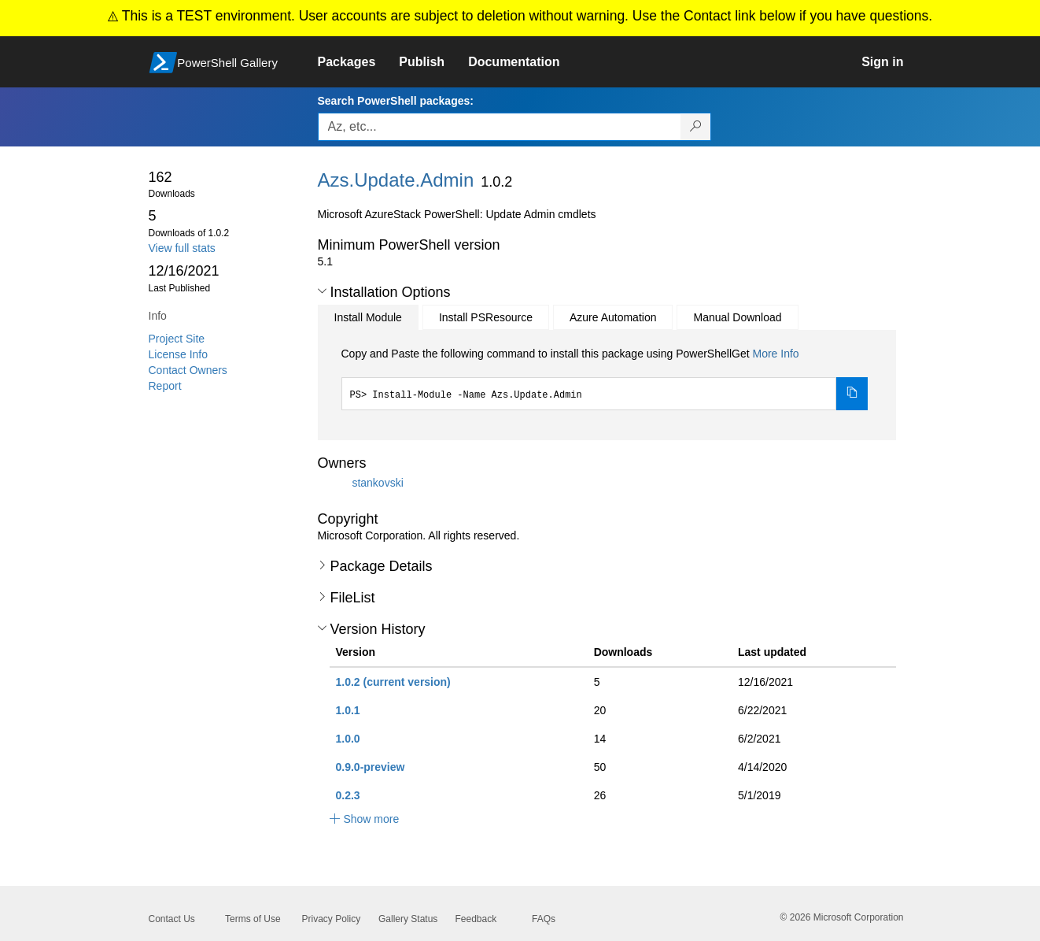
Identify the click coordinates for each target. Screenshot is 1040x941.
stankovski (377, 482)
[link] (359, 62)
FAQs (543, 918)
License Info (178, 354)
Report (165, 386)
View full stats (182, 248)
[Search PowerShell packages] (695, 127)
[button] (322, 291)
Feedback (476, 918)
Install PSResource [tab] (486, 317)
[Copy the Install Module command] (852, 393)
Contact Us (172, 918)
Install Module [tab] (368, 317)
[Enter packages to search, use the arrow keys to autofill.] (499, 127)
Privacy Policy (331, 918)
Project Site (177, 338)
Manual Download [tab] (737, 317)
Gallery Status (407, 918)
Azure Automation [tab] (613, 317)
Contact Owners (188, 370)
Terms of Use (253, 918)
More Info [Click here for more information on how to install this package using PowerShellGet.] (775, 353)
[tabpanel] (605, 378)
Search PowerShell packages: (396, 100)
